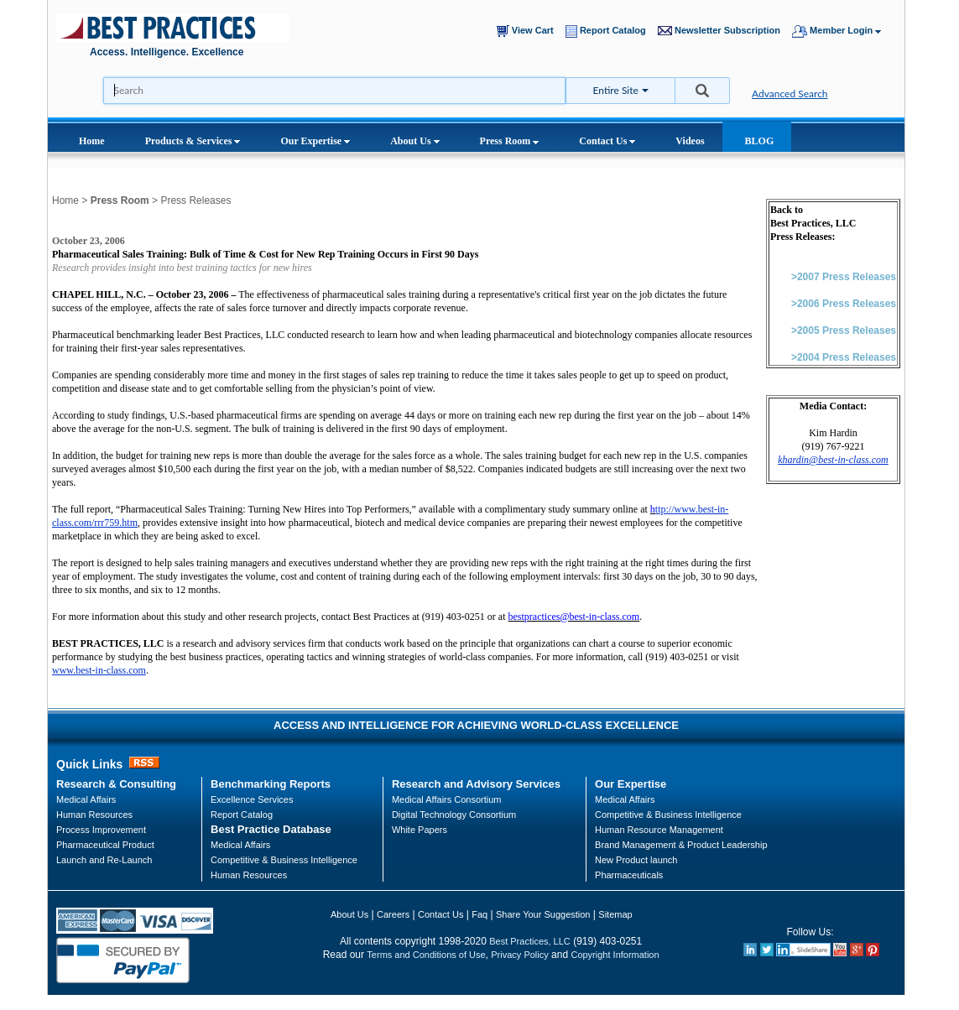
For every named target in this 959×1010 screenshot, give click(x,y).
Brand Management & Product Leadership (681, 845)
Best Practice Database (271, 829)
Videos (689, 141)
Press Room (509, 141)
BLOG (759, 141)
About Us (414, 141)
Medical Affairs (86, 799)
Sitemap (615, 914)
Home (92, 141)
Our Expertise (315, 141)
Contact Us (607, 141)
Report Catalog (609, 31)
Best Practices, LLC (530, 941)
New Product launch (636, 860)
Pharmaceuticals (629, 875)
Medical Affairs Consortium (447, 799)
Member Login (844, 31)
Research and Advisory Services (476, 784)
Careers (393, 914)
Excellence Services (252, 799)
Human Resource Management (659, 830)
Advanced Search (790, 93)
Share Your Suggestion (543, 914)
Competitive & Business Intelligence (284, 860)
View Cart (529, 31)
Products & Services (193, 141)
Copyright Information (615, 955)
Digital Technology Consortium (454, 815)
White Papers (419, 830)
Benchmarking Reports (271, 784)
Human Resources (249, 875)
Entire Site (615, 90)
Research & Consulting (116, 784)
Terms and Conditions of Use (426, 955)
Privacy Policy (519, 955)
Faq (479, 914)
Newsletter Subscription (723, 30)
